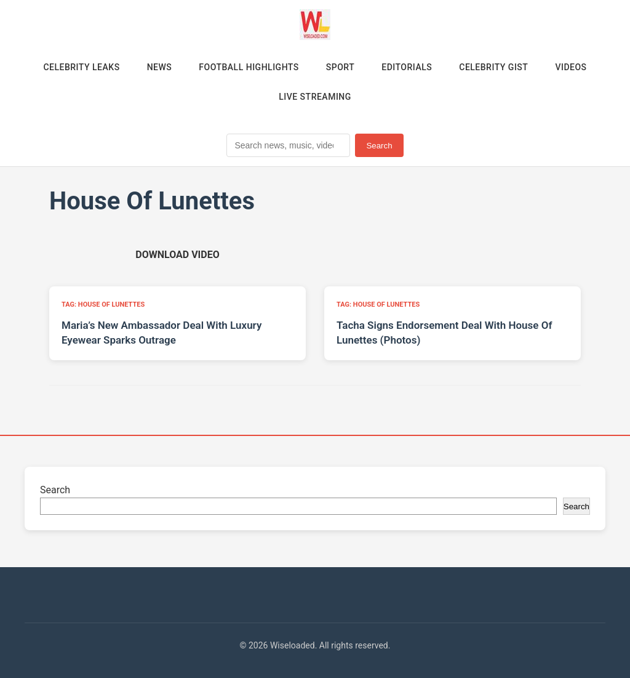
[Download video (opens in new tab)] (177, 254)
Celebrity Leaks (81, 67)
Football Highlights (249, 67)
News (159, 67)
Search (379, 145)
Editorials (406, 67)
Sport (340, 67)
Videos (570, 67)
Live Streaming (315, 97)
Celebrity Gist (493, 67)
